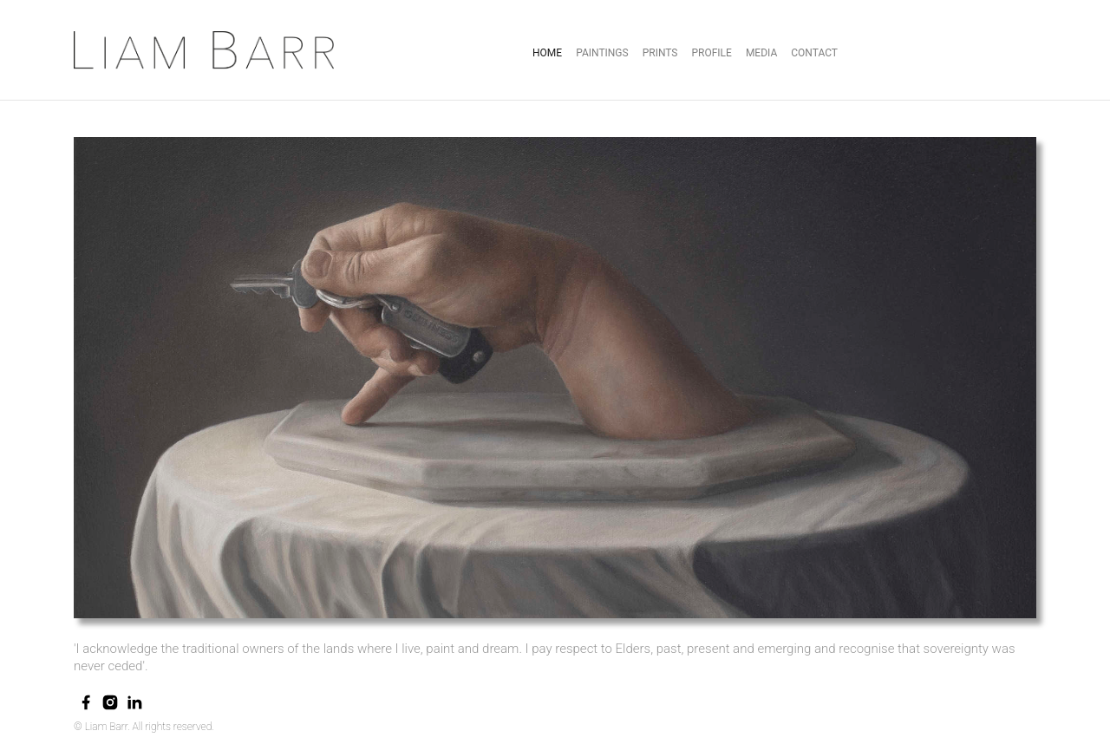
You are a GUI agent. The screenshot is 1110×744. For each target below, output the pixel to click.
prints (660, 53)
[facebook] (86, 702)
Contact (814, 53)
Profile (711, 53)
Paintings (602, 53)
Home (547, 53)
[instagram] (110, 702)
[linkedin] (134, 702)
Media (761, 53)
